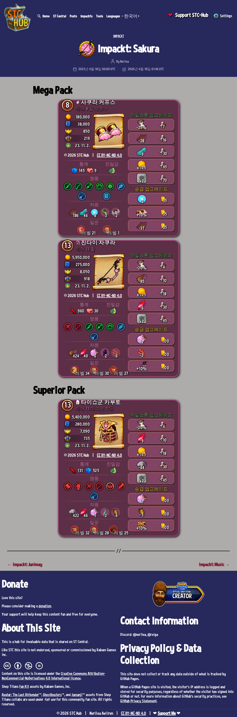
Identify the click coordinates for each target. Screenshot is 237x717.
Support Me (167, 713)
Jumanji (77, 694)
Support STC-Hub (191, 15)
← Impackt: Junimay (24, 564)
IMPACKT (118, 36)
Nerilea (124, 61)
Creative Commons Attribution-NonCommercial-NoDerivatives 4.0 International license (53, 675)
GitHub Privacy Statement (138, 701)
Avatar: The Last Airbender (20, 694)
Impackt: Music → (214, 564)
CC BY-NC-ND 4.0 (109, 155)
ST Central (59, 16)
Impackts (86, 16)
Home (46, 16)
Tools (99, 16)
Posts (73, 16)
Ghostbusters (52, 694)
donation (45, 606)
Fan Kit (24, 686)
